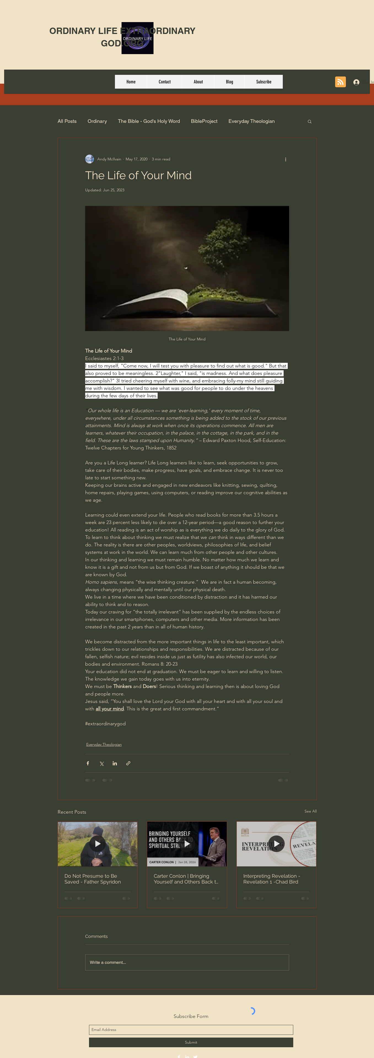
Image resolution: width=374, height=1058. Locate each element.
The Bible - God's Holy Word (149, 121)
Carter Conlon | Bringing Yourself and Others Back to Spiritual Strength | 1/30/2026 (186, 879)
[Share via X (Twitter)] (101, 763)
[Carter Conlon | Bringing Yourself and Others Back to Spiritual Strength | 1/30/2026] (187, 844)
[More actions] (285, 159)
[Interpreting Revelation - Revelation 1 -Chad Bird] (276, 844)
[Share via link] (128, 763)
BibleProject (204, 121)
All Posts (67, 121)
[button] (309, 121)
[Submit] (191, 1042)
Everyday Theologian (251, 121)
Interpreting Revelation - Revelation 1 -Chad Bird (271, 879)
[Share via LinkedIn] (114, 763)
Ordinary (97, 121)
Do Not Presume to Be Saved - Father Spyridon (92, 879)
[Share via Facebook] (87, 763)
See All (311, 811)
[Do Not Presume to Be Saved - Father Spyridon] (98, 844)
